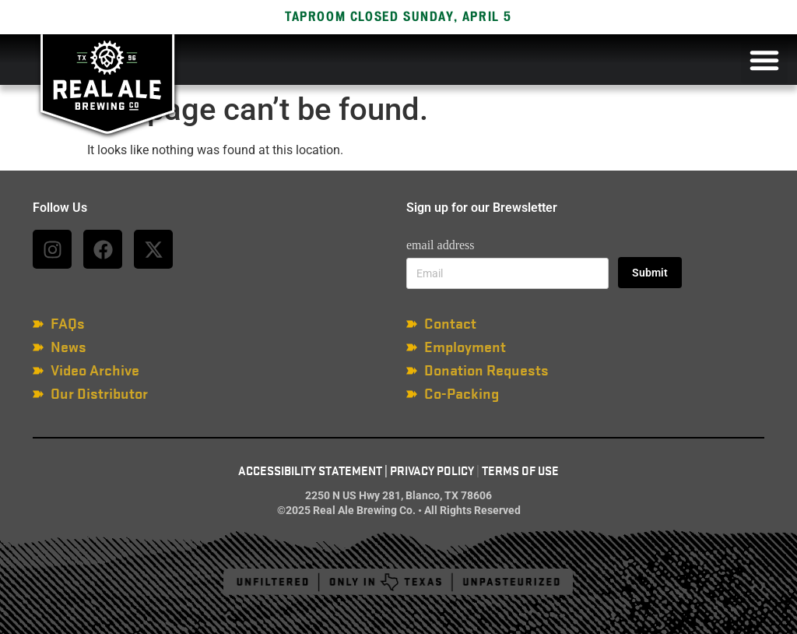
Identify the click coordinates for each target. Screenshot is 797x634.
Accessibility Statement (310, 471)
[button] (764, 60)
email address (440, 245)
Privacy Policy (432, 471)
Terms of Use (520, 471)
